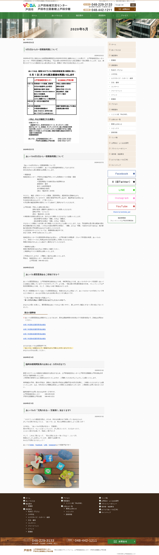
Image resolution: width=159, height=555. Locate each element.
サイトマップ (116, 165)
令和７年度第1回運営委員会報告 (34, 325)
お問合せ (125, 9)
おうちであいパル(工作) (119, 159)
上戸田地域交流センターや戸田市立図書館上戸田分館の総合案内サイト (41, 1)
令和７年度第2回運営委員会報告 (34, 329)
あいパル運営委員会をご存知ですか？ (43, 274)
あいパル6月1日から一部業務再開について (45, 156)
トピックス (115, 128)
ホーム (113, 44)
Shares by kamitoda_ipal (121, 212)
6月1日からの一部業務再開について (42, 49)
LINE (45, 445)
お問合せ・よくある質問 (119, 143)
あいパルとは (116, 50)
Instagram (52, 445)
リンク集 (114, 137)
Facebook (38, 445)
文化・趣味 (115, 82)
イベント (114, 95)
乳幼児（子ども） (117, 70)
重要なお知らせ (116, 124)
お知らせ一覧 (116, 119)
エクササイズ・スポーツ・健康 (122, 78)
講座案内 (114, 65)
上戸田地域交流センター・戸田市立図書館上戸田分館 (90, 550)
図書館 (113, 60)
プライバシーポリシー (119, 148)
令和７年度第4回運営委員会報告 (34, 338)
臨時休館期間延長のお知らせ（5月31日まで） (46, 364)
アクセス (114, 104)
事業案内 (114, 109)
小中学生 (114, 74)
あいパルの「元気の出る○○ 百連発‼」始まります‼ (48, 410)
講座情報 (114, 132)
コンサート (115, 86)
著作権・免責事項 (117, 154)
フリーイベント (116, 90)
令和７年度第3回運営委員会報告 (34, 334)
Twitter (31, 445)
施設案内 (114, 55)
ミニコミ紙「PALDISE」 (119, 114)
